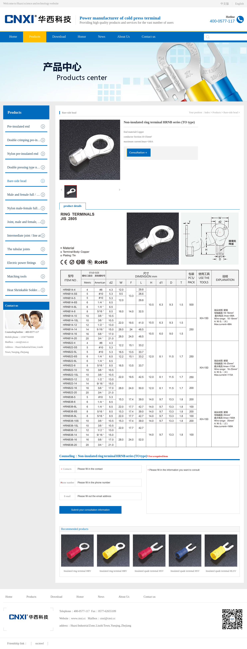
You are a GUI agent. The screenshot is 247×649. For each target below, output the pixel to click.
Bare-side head (26, 181)
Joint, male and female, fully (26, 222)
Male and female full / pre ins (26, 195)
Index (207, 112)
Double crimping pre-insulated (27, 140)
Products (34, 36)
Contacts (66, 468)
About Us (123, 36)
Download (59, 36)
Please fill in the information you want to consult (193, 489)
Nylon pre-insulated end (26, 154)
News (101, 36)
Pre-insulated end (26, 126)
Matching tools (26, 276)
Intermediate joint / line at (26, 236)
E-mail (67, 496)
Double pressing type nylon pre (27, 167)
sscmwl (39, 643)
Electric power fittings (26, 263)
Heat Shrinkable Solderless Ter (27, 290)
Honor (82, 36)
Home (13, 36)
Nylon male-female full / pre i (26, 208)
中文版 (225, 3)
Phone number (67, 481)
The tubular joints (26, 249)
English (239, 3)
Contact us (148, 36)
